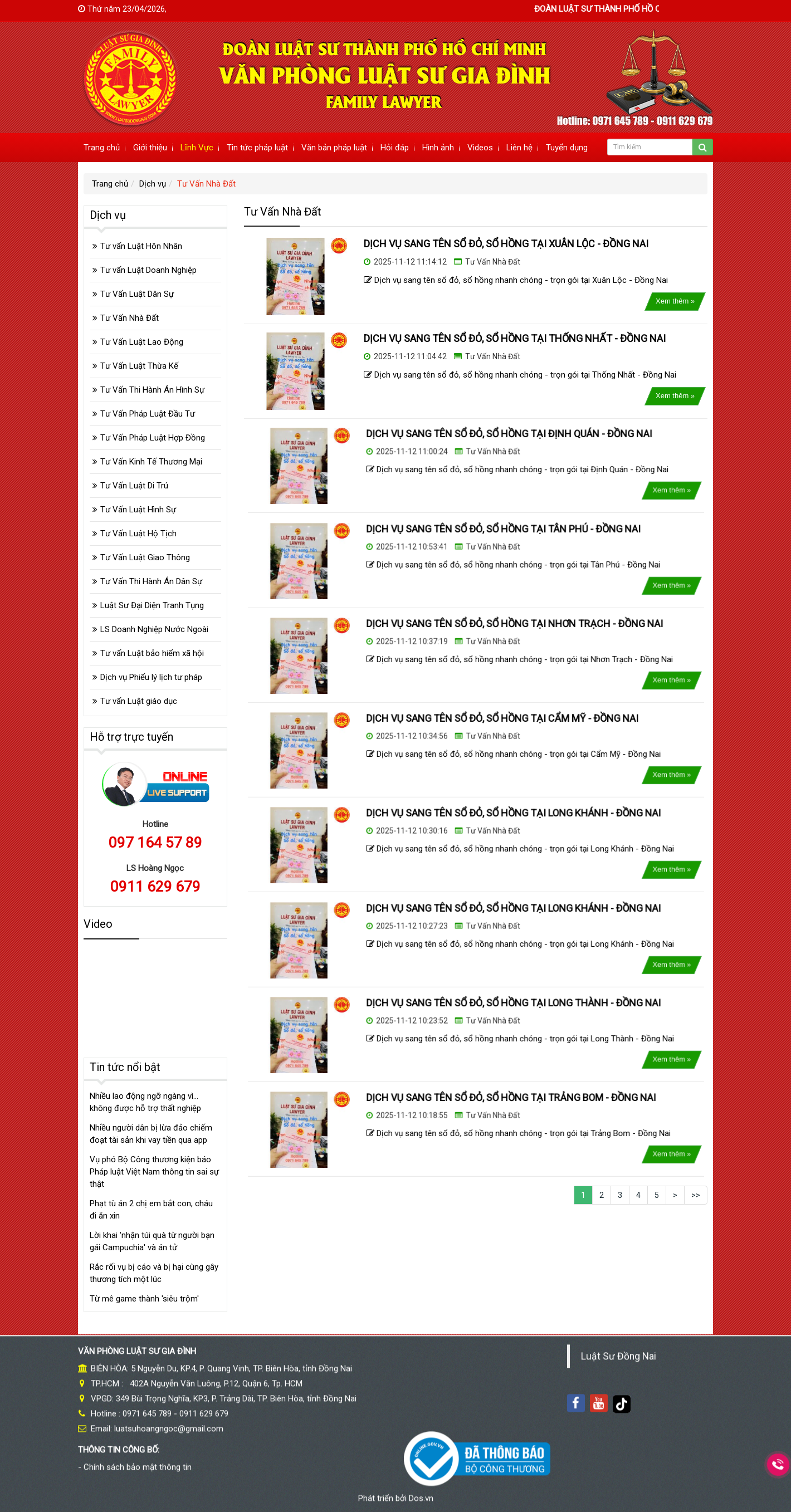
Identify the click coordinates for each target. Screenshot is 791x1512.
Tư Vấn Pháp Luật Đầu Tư (147, 414)
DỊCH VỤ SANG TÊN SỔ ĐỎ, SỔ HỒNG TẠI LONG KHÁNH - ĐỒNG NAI (497, 827)
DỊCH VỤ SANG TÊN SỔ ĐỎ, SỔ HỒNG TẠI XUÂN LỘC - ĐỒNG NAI (506, 243)
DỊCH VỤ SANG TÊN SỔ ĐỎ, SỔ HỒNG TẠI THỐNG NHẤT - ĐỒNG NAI (515, 338)
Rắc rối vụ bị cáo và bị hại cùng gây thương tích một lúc (154, 1273)
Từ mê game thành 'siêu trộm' (144, 1299)
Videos (480, 148)
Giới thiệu (150, 148)
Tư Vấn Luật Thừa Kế (139, 366)
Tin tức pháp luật (257, 148)
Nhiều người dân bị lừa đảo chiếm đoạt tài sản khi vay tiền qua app (151, 1134)
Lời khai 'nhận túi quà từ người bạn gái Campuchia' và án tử (152, 1241)
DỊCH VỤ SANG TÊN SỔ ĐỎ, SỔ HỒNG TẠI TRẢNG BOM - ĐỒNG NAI (496, 1112)
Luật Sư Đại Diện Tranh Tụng (152, 605)
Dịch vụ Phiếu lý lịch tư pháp (151, 677)
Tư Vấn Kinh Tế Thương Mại (151, 462)
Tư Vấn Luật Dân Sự (137, 294)
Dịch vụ (152, 184)
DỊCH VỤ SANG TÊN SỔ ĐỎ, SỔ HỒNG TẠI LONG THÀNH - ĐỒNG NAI (497, 1017)
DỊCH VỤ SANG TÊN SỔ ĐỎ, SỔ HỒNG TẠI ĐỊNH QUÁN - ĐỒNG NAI (495, 449)
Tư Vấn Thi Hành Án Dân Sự (151, 581)
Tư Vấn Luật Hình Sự (138, 510)
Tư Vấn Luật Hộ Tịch (138, 534)
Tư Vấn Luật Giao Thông (145, 557)
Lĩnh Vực (196, 148)
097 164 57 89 (155, 842)
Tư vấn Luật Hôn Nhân (141, 246)
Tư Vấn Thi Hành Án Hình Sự (152, 390)
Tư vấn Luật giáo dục (138, 701)
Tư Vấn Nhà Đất (206, 184)
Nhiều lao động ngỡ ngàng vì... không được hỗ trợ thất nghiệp (145, 1102)
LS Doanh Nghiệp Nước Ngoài (154, 629)
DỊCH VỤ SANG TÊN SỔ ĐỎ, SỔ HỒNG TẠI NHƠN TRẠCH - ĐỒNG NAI (498, 638)
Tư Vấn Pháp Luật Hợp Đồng (152, 438)
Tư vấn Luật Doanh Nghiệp (148, 270)
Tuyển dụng (567, 148)
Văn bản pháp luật (334, 148)
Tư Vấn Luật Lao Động (141, 342)
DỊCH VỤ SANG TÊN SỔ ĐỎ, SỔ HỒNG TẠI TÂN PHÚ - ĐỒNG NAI (492, 543)
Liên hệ (519, 148)
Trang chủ (102, 148)
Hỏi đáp (394, 148)
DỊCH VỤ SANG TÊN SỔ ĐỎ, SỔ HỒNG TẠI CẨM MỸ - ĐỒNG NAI (491, 733)
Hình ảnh (438, 148)
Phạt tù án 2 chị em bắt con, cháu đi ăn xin (151, 1209)
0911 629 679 (155, 886)
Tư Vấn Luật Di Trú (134, 486)
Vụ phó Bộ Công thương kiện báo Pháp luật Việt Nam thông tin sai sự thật (154, 1171)
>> (695, 1195)
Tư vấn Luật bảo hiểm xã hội (152, 653)
